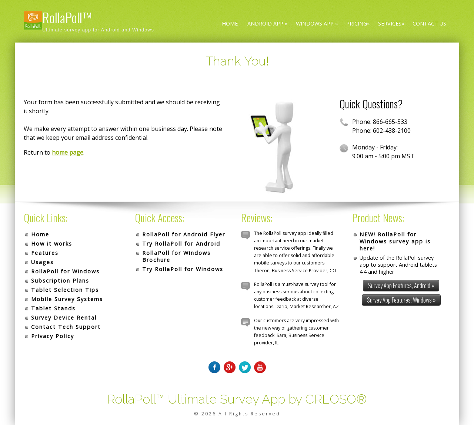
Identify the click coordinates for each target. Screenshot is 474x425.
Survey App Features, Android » (401, 285)
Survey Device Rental (64, 317)
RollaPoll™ (66, 17)
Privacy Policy (52, 336)
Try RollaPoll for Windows (182, 269)
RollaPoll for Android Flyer (183, 234)
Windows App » (317, 23)
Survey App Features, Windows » (401, 300)
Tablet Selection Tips (65, 289)
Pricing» (358, 23)
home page (67, 152)
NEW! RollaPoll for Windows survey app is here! (395, 241)
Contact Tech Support (66, 326)
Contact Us (429, 23)
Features (45, 252)
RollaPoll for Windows (65, 271)
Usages (42, 262)
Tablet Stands (53, 308)
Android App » (267, 23)
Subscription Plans (60, 280)
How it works (51, 243)
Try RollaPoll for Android (181, 243)
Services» (391, 23)
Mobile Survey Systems (67, 299)
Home (230, 23)
